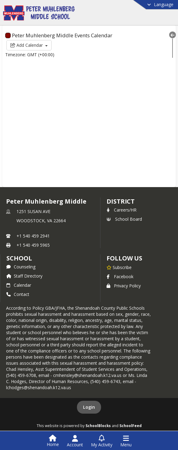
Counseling (20, 267)
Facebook (120, 276)
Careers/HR (121, 210)
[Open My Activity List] (101, 441)
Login (89, 407)
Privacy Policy (124, 286)
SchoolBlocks (98, 425)
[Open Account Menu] (75, 441)
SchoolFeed (130, 425)
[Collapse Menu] (172, 35)
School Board (124, 219)
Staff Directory (24, 276)
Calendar (18, 285)
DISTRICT (121, 201)
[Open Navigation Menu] (126, 441)
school (19, 258)
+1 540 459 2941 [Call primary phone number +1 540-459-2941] (33, 236)
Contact (17, 294)
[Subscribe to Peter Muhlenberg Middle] (119, 267)
